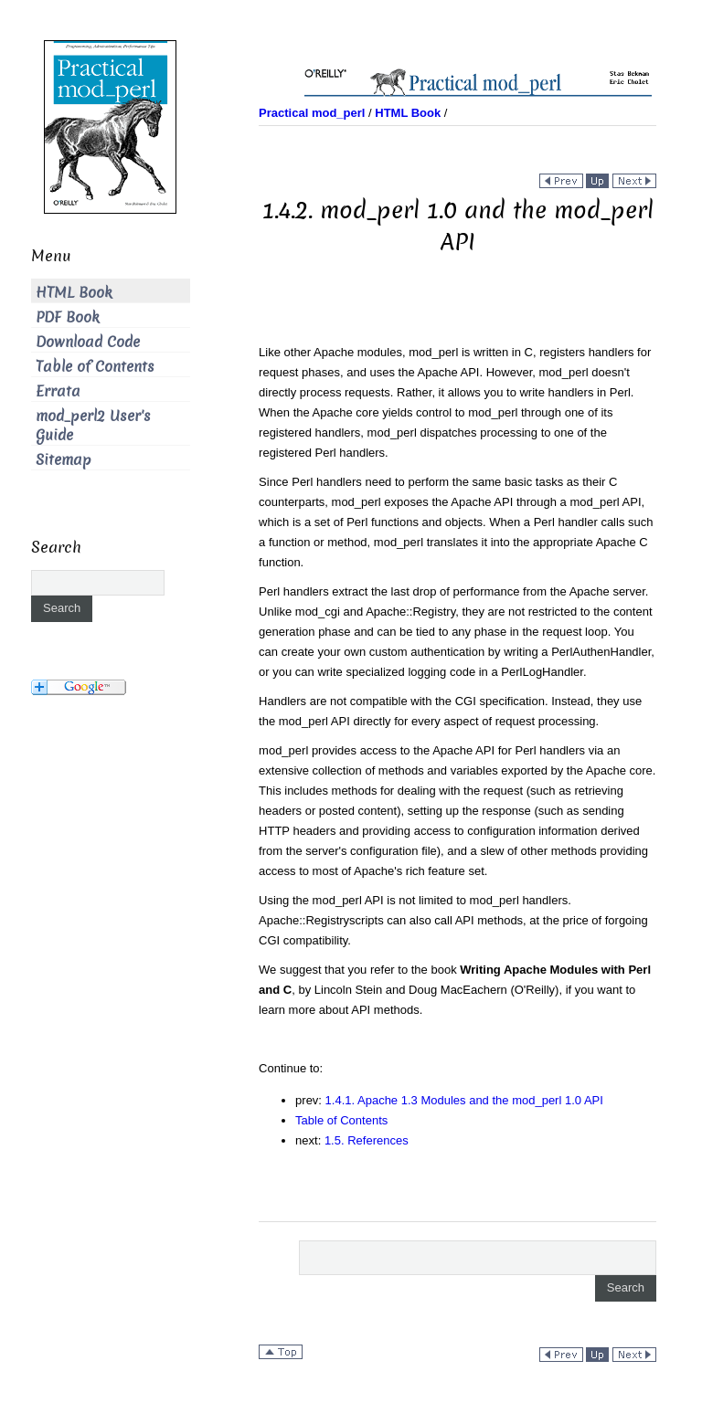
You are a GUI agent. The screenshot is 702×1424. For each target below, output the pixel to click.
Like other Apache (306, 352)
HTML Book (74, 292)
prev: (310, 1100)
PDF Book (68, 317)
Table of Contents (341, 1120)
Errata (58, 391)
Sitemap (63, 459)
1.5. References (366, 1140)
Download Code (88, 342)
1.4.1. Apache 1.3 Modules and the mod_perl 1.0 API (464, 1100)
